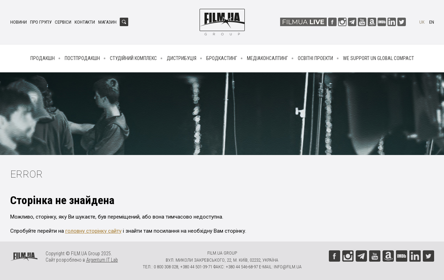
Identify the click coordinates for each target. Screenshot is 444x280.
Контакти (85, 22)
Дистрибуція (181, 58)
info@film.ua (288, 266)
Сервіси (63, 22)
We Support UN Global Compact (378, 58)
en (431, 22)
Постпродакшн (82, 58)
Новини (18, 22)
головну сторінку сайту (93, 231)
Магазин (107, 22)
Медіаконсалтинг (267, 58)
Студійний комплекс (133, 58)
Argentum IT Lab (102, 260)
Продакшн (42, 58)
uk (422, 22)
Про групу (41, 22)
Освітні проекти (315, 58)
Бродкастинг (221, 58)
